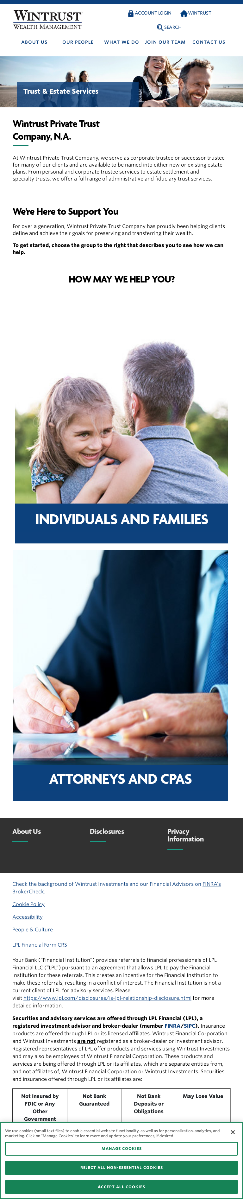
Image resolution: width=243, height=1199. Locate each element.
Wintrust (199, 13)
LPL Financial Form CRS (39, 945)
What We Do (121, 42)
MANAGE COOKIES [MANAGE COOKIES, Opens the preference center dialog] (122, 1148)
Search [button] (172, 27)
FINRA (173, 1026)
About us (34, 42)
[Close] (233, 1132)
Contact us (208, 42)
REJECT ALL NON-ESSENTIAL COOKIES (121, 1167)
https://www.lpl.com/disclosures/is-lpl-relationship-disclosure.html (107, 998)
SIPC (189, 1026)
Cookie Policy (28, 904)
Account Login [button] (153, 13)
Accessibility (27, 917)
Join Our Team (165, 42)
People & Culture (32, 930)
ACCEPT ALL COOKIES (121, 1186)
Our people (78, 42)
